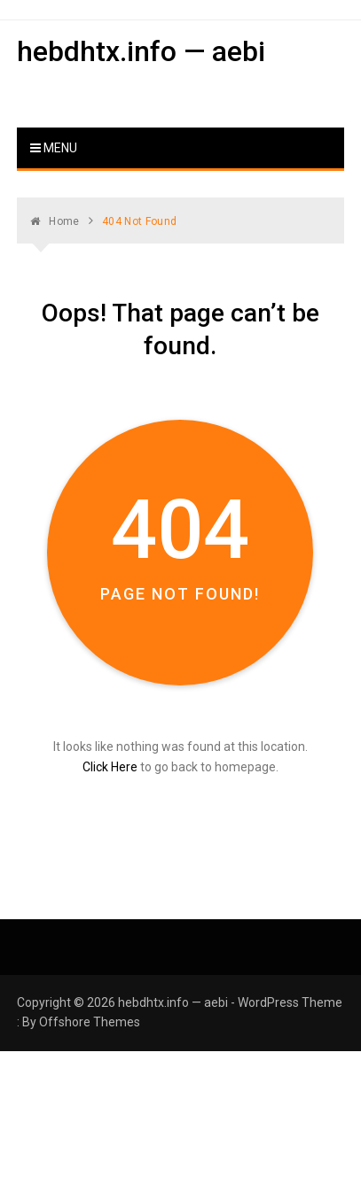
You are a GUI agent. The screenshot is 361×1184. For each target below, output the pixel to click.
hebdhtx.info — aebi (141, 51)
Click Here (109, 767)
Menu (53, 148)
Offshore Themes (89, 1022)
